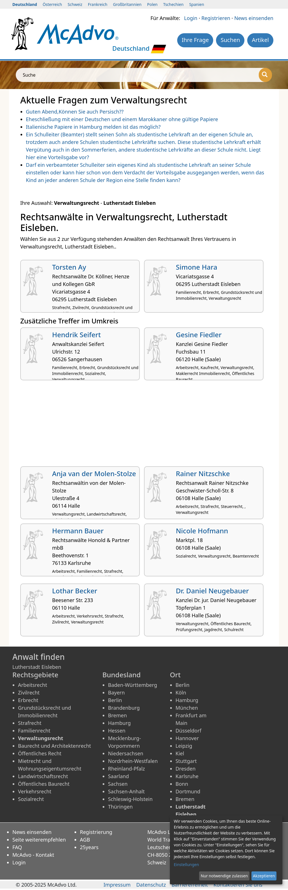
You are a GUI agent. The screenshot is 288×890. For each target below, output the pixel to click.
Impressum (117, 884)
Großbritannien (127, 4)
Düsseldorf (188, 730)
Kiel (180, 753)
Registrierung (96, 832)
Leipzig (184, 745)
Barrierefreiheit (190, 884)
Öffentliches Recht (39, 753)
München (187, 707)
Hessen (116, 730)
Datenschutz (151, 884)
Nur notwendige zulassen (224, 875)
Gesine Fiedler (199, 334)
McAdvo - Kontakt (33, 854)
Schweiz (75, 4)
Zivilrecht (29, 692)
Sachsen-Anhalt (126, 791)
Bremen (117, 715)
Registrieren (215, 18)
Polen (152, 4)
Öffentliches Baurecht (43, 783)
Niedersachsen (125, 753)
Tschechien (173, 4)
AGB (85, 839)
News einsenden (253, 18)
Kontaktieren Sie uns (237, 884)
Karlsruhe (187, 776)
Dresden (185, 768)
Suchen (230, 40)
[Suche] (265, 75)
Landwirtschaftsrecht (43, 776)
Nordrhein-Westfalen (133, 761)
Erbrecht (28, 700)
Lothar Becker (74, 590)
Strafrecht (29, 723)
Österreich (52, 4)
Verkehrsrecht (34, 791)
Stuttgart (186, 761)
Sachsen (118, 783)
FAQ (17, 847)
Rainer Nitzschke (203, 473)
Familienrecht (34, 730)
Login (190, 18)
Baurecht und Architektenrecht (54, 745)
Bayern (116, 692)
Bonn (182, 783)
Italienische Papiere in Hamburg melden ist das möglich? (93, 126)
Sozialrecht (31, 799)
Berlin (115, 700)
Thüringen (120, 806)
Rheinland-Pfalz (126, 768)
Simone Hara (196, 267)
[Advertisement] (144, 425)
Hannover (187, 738)
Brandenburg (124, 707)
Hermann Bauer (78, 530)
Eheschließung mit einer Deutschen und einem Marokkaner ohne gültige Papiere (122, 119)
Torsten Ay (69, 267)
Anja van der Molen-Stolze (94, 473)
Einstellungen (186, 864)
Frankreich (97, 4)
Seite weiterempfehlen (39, 839)
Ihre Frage (195, 40)
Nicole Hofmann (202, 530)
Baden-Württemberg (132, 685)
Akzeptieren (264, 875)
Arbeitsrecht (32, 685)
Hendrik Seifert (76, 334)
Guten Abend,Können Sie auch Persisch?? (74, 111)
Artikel (260, 40)
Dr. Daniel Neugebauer (212, 590)
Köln (181, 692)
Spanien (196, 4)
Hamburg (119, 723)
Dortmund (188, 791)
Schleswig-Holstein (130, 799)
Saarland (118, 776)
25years (89, 847)
